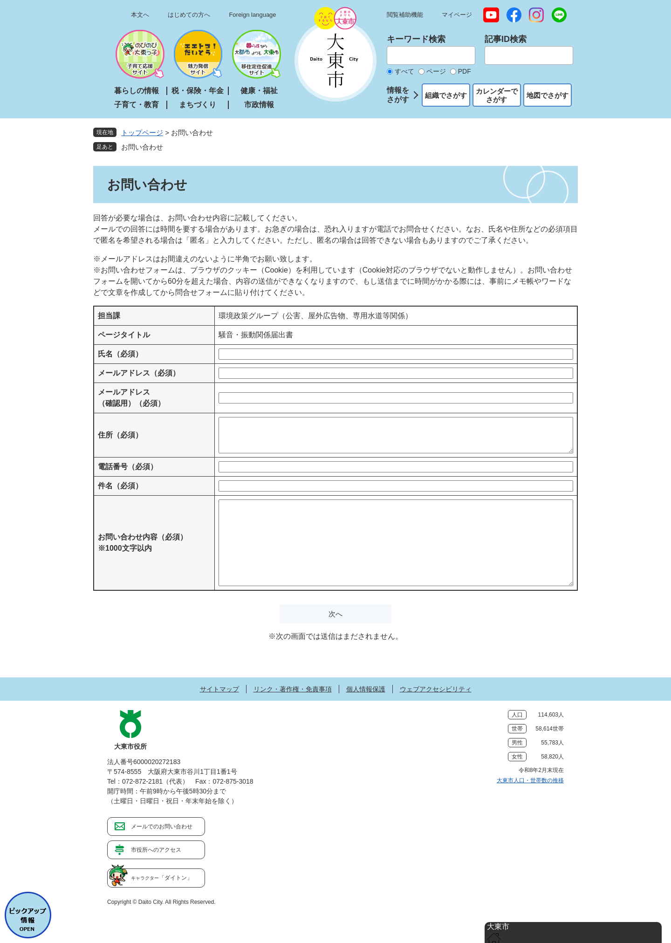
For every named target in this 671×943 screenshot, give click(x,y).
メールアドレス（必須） (139, 373)
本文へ (140, 14)
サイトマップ (219, 689)
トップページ (142, 133)
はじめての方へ (189, 14)
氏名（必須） (120, 354)
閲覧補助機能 (405, 14)
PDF (464, 71)
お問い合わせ (142, 147)
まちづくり (197, 105)
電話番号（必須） (127, 467)
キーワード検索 (416, 39)
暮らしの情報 (136, 91)
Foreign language (252, 14)
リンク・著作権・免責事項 (292, 689)
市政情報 (259, 105)
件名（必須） (120, 486)
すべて (404, 71)
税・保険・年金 (197, 91)
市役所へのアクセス (156, 850)
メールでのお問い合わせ (161, 826)
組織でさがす (446, 95)
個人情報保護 (365, 689)
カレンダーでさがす (497, 95)
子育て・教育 (136, 105)
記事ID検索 (506, 39)
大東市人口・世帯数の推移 (530, 780)
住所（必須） (120, 435)
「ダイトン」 (161, 878)
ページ (436, 71)
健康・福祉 (259, 91)
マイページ (457, 14)
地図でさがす (547, 95)
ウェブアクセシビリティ (436, 689)
